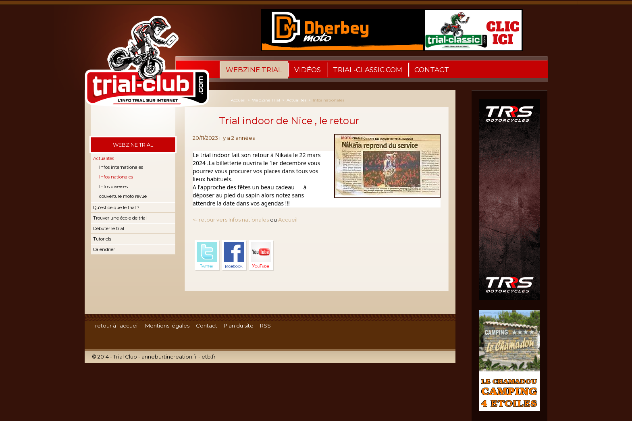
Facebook (234, 255)
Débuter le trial (108, 228)
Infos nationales (116, 177)
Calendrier (104, 249)
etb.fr (209, 356)
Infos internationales (121, 167)
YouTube (261, 255)
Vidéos (307, 70)
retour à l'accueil (117, 325)
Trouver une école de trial (120, 218)
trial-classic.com (367, 70)
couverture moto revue (123, 196)
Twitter (207, 255)
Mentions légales (167, 325)
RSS (265, 325)
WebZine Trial (254, 70)
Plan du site (239, 325)
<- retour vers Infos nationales (231, 219)
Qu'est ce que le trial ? (116, 207)
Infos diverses (113, 186)
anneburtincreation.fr (169, 356)
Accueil (238, 100)
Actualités (103, 158)
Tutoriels (102, 239)
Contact (431, 70)
